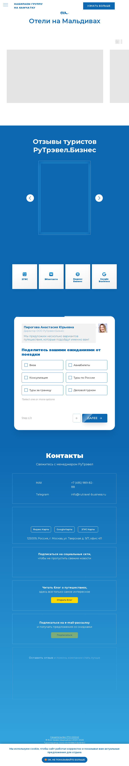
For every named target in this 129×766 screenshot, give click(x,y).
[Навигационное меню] (5, 5)
